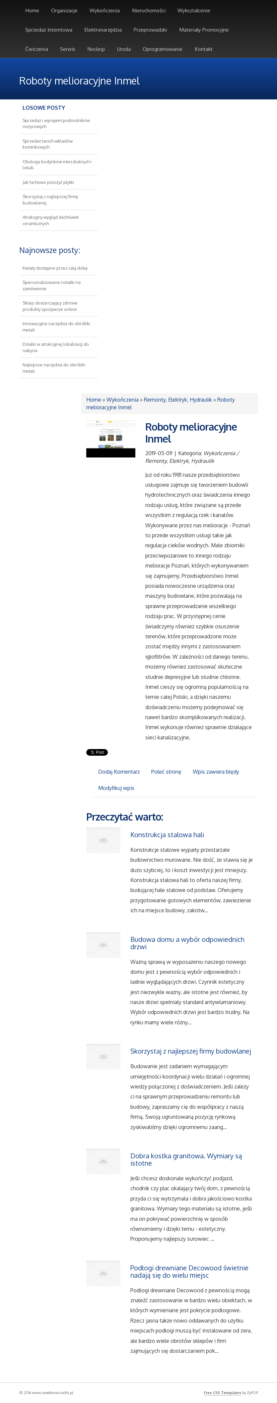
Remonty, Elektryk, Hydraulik (178, 399)
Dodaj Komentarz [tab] (119, 771)
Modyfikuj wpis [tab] (116, 788)
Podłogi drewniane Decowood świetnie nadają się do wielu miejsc (189, 1271)
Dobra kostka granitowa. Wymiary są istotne (186, 1159)
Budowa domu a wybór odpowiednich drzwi (187, 943)
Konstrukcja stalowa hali (167, 834)
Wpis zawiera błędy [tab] (216, 771)
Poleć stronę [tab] (166, 771)
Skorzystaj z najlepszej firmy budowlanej (190, 1051)
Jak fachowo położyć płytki (48, 182)
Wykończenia (122, 399)
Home (93, 399)
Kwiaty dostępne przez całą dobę (55, 268)
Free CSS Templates (222, 1392)
